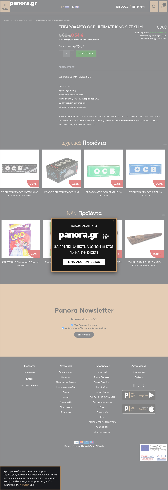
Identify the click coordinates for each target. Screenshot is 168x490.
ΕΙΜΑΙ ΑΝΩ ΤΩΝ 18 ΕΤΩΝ (84, 262)
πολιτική (24, 484)
